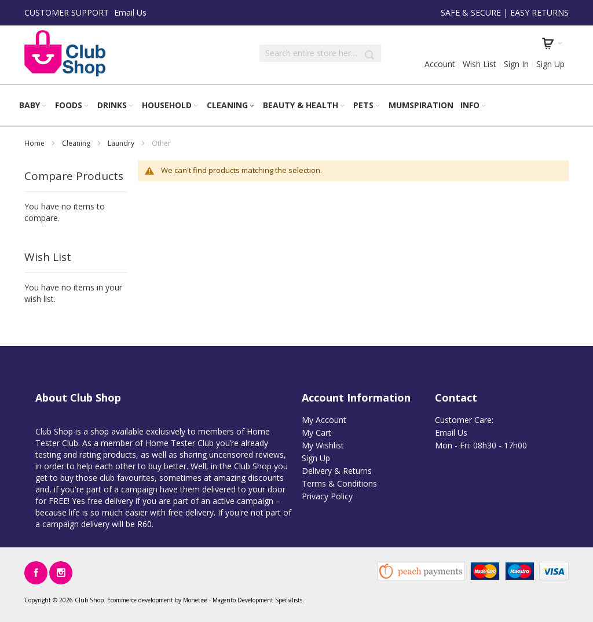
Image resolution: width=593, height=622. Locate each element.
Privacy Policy (327, 496)
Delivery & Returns (337, 470)
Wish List (479, 63)
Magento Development (243, 600)
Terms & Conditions (339, 483)
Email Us (130, 12)
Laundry (122, 143)
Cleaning (77, 143)
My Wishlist (323, 445)
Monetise (195, 600)
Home (35, 143)
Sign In (516, 63)
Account (439, 63)
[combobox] (320, 53)
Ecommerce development (140, 600)
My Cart (316, 432)
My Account (324, 419)
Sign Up (550, 63)
